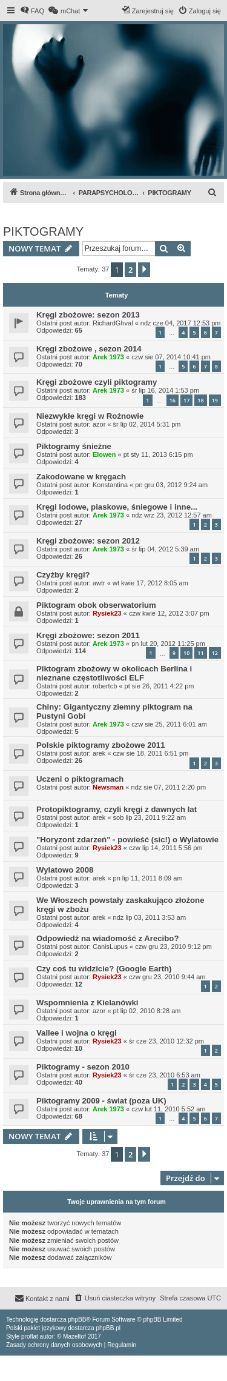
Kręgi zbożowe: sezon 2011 (88, 635)
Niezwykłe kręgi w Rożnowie (89, 416)
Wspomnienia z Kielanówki (87, 1002)
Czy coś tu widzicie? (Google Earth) (103, 968)
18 (200, 400)
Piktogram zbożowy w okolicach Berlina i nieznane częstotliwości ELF (114, 673)
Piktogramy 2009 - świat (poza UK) (101, 1100)
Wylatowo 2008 (64, 869)
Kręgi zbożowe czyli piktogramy (96, 382)
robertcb (105, 686)
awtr (99, 583)
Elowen (104, 454)
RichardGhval (113, 323)
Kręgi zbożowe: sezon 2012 (88, 540)
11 (200, 653)
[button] (144, 269)
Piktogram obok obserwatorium (96, 605)
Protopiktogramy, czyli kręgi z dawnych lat (116, 809)
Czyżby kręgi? (63, 574)
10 (186, 653)
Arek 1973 (108, 357)
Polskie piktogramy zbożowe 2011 (100, 745)
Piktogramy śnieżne (73, 446)
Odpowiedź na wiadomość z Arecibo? (107, 938)
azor (99, 424)
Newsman (108, 787)
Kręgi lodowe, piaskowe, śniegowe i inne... (116, 506)
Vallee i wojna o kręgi (76, 1032)
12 (215, 653)
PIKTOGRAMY (43, 231)
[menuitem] (32, 11)
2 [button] (130, 269)
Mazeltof (74, 1336)
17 (186, 400)
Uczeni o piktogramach (79, 779)
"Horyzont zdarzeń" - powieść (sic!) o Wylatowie (127, 839)
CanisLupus (110, 946)
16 (172, 400)
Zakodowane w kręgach (81, 476)
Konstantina (110, 484)
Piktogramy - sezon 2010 (83, 1066)
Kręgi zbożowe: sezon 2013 (88, 314)
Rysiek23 (107, 613)
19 (215, 400)
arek (99, 753)
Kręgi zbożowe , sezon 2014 (89, 348)
